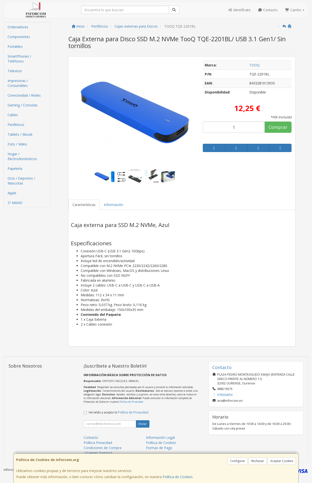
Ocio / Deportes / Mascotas (21, 180)
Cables (13, 115)
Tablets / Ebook (20, 134)
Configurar (237, 461)
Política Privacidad (98, 442)
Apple (12, 193)
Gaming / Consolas (23, 105)
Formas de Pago (159, 447)
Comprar (278, 127)
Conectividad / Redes (24, 95)
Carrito (294, 10)
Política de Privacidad (131, 401)
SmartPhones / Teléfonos (19, 58)
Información (113, 204)
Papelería (15, 168)
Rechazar (257, 461)
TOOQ (254, 65)
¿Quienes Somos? (98, 453)
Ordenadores (18, 27)
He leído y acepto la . (119, 412)
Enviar (142, 424)
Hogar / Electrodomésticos (22, 156)
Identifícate (239, 10)
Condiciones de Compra (102, 447)
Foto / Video (17, 144)
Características (84, 204)
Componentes (19, 36)
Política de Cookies (178, 476)
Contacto (268, 10)
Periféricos (16, 124)
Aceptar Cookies (281, 461)
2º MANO (15, 202)
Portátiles (15, 46)
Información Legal (160, 437)
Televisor (15, 71)
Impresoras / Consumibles (18, 83)
